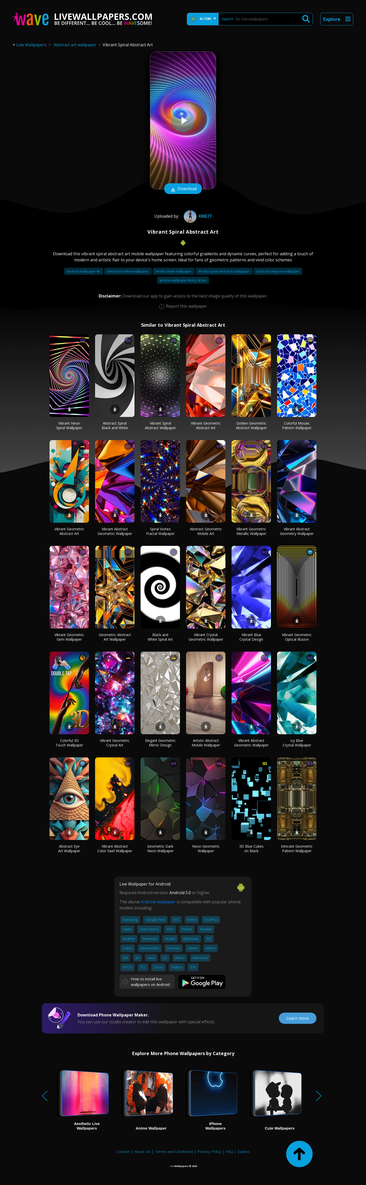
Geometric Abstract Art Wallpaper (115, 637)
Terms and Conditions (174, 1151)
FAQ (229, 1151)
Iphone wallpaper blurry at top (183, 280)
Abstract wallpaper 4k (84, 271)
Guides (243, 1151)
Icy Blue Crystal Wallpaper (297, 742)
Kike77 (197, 216)
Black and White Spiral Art (160, 637)
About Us (142, 1151)
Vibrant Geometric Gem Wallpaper (69, 637)
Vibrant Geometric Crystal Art (115, 742)
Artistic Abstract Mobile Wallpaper (206, 742)
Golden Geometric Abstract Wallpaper (251, 425)
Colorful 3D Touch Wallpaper (69, 742)
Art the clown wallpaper (173, 271)
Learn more (297, 1018)
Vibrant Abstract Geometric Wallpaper (115, 531)
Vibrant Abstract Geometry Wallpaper (297, 531)
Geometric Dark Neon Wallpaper (160, 848)
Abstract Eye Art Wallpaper (69, 848)
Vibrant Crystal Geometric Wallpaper (206, 637)
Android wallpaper (158, 902)
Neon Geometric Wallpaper (206, 848)
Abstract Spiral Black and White (115, 425)
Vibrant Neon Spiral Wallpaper (69, 425)
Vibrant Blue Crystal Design (251, 637)
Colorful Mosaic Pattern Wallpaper (297, 425)
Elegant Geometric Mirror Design (160, 742)
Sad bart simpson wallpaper (278, 271)
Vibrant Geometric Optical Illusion (297, 637)
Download (183, 189)
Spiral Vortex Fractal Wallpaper (160, 531)
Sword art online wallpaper (128, 271)
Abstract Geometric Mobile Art (206, 531)
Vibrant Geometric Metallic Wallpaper (251, 531)
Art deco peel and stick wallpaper (224, 271)
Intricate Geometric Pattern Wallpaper (297, 848)
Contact (123, 1151)
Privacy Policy (209, 1151)
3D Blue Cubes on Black (251, 848)
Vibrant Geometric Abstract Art (206, 425)
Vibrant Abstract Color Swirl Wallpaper (114, 848)
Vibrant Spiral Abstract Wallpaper (160, 425)
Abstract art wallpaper (75, 45)
